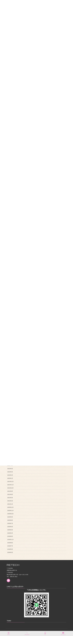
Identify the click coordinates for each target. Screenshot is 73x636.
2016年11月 (10, 539)
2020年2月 (10, 533)
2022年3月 (10, 472)
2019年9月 (10, 536)
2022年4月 (10, 468)
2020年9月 (10, 517)
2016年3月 (10, 552)
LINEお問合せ (27, 633)
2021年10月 (10, 488)
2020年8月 (10, 520)
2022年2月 (10, 475)
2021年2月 (10, 501)
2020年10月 (10, 513)
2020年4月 (10, 526)
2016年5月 (10, 549)
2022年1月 (10, 478)
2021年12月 (10, 481)
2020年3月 (10, 530)
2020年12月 (10, 507)
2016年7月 (10, 546)
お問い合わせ (63, 633)
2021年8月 (10, 494)
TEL (45, 633)
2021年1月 (10, 504)
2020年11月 (10, 510)
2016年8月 (10, 542)
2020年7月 (10, 523)
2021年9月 (10, 491)
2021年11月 (10, 484)
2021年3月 (10, 497)
